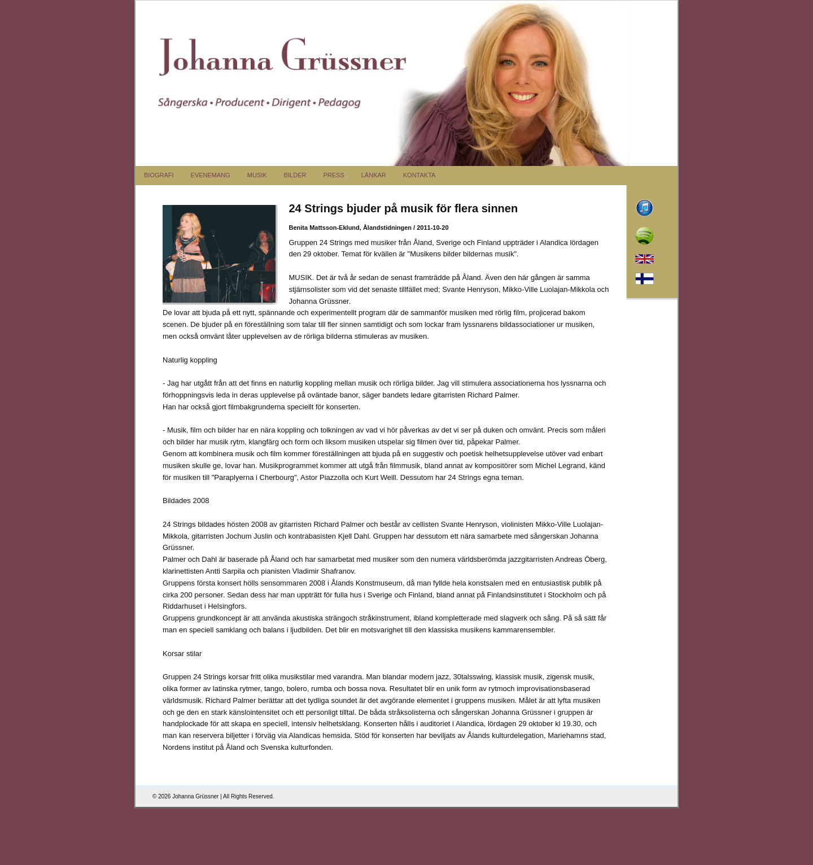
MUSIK (257, 175)
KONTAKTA (419, 175)
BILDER (295, 175)
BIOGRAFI (159, 175)
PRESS (333, 175)
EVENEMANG (210, 175)
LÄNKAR (373, 175)
